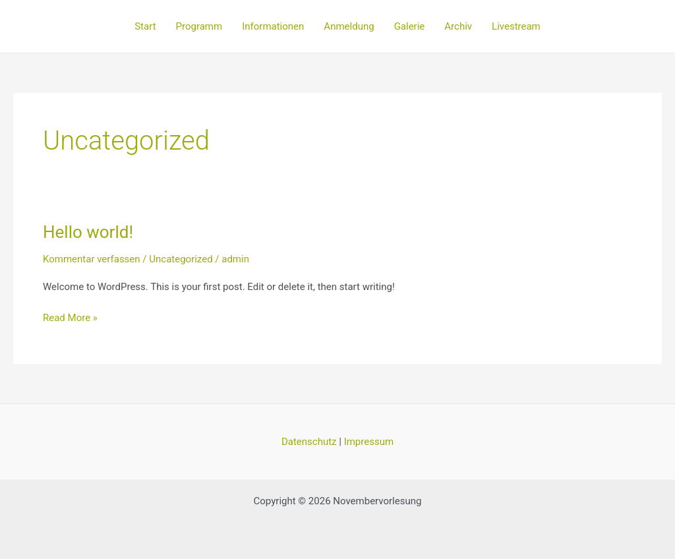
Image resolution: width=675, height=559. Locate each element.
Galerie (409, 26)
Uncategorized (180, 259)
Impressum (369, 442)
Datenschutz (309, 442)
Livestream (516, 26)
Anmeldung (349, 26)
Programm (199, 26)
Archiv (458, 26)
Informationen (273, 26)
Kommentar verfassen (91, 259)
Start (145, 26)
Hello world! (88, 232)
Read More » (70, 317)
